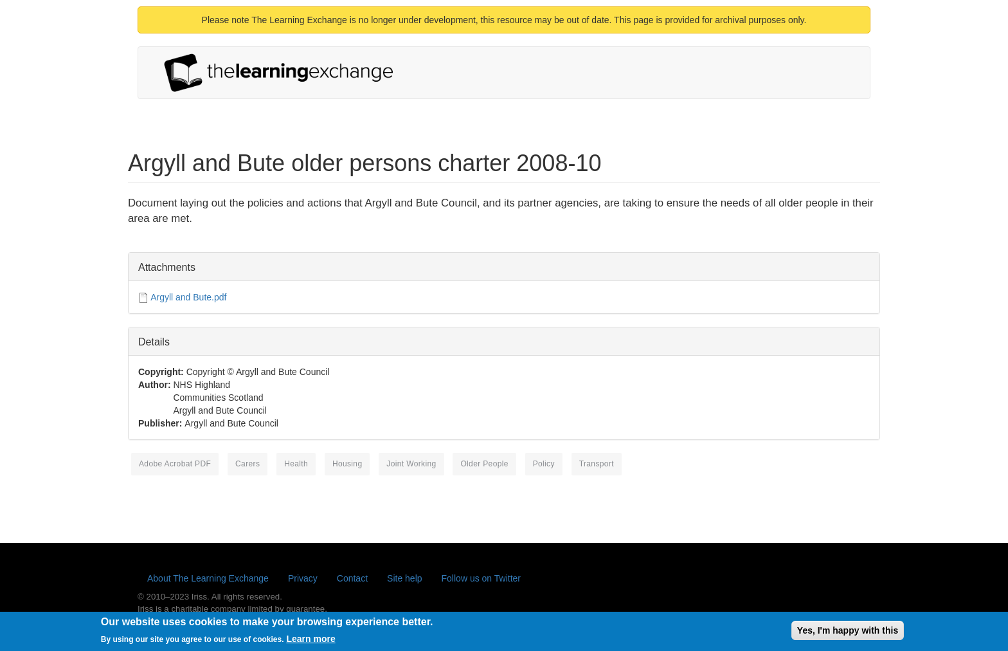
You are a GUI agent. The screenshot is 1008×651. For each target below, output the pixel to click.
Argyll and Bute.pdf (188, 297)
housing (347, 463)
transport (596, 463)
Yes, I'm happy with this (847, 633)
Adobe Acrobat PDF (175, 463)
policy (544, 463)
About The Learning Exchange (208, 578)
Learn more (310, 641)
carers (247, 463)
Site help (404, 578)
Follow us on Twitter (481, 578)
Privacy (303, 578)
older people (484, 463)
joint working (411, 463)
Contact (352, 578)
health (296, 463)
